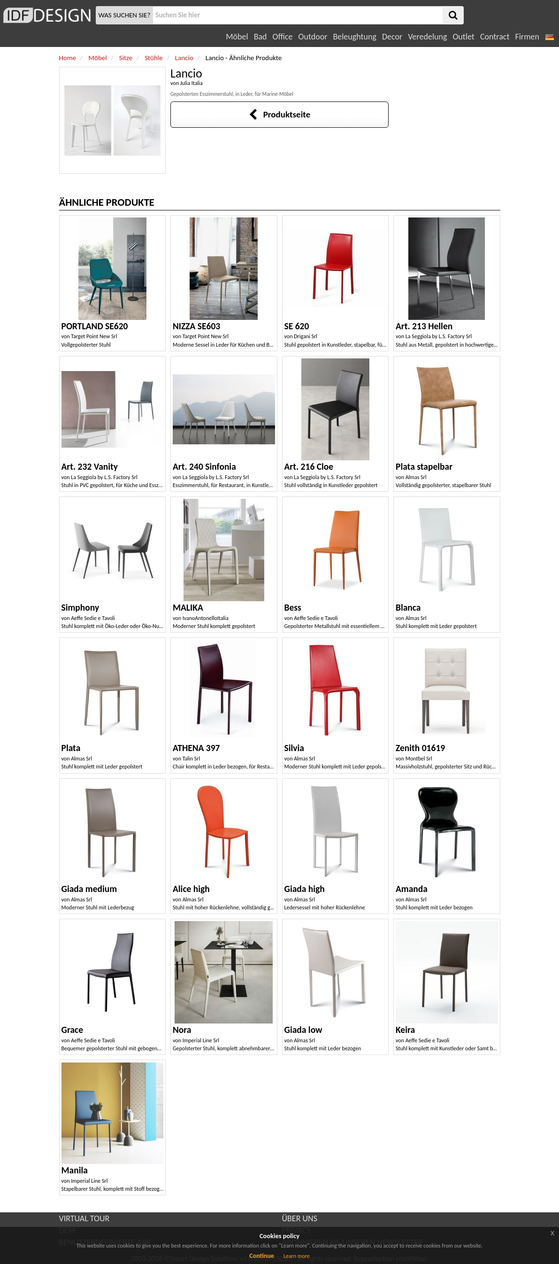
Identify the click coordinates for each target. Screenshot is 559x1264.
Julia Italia (191, 83)
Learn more (296, 1256)
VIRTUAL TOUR (84, 1218)
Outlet (463, 36)
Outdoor (313, 36)
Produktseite (279, 114)
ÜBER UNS (299, 1218)
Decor (392, 36)
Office (283, 36)
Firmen (527, 36)
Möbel (237, 36)
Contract (495, 36)
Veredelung (427, 36)
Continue (261, 1256)
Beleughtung (354, 36)
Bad (260, 36)
